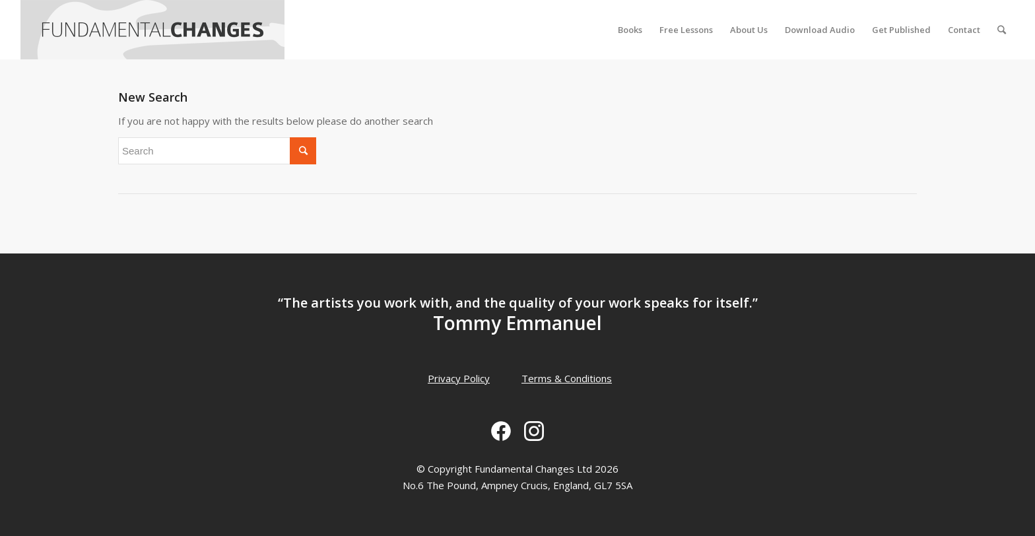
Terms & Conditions (566, 378)
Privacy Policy (459, 378)
